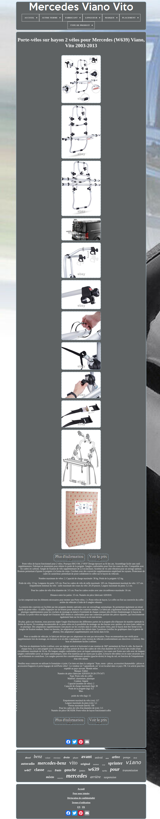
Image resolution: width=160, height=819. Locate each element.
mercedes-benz (52, 763)
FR (83, 807)
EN (78, 807)
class (49, 771)
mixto (50, 777)
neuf (103, 765)
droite (66, 757)
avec (107, 758)
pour (115, 769)
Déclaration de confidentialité (81, 798)
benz (38, 756)
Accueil (81, 789)
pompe (126, 757)
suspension (110, 777)
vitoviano (56, 758)
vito (73, 763)
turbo (104, 771)
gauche (70, 770)
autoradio (28, 764)
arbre (116, 757)
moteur (96, 764)
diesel (28, 757)
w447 (27, 770)
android (98, 757)
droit (135, 758)
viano (133, 763)
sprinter (115, 763)
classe (39, 769)
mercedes (76, 776)
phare (75, 757)
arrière (95, 777)
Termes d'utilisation (81, 802)
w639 (93, 769)
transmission (130, 770)
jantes (82, 770)
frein (58, 770)
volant (47, 758)
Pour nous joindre (81, 793)
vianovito (60, 778)
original (85, 764)
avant (86, 756)
